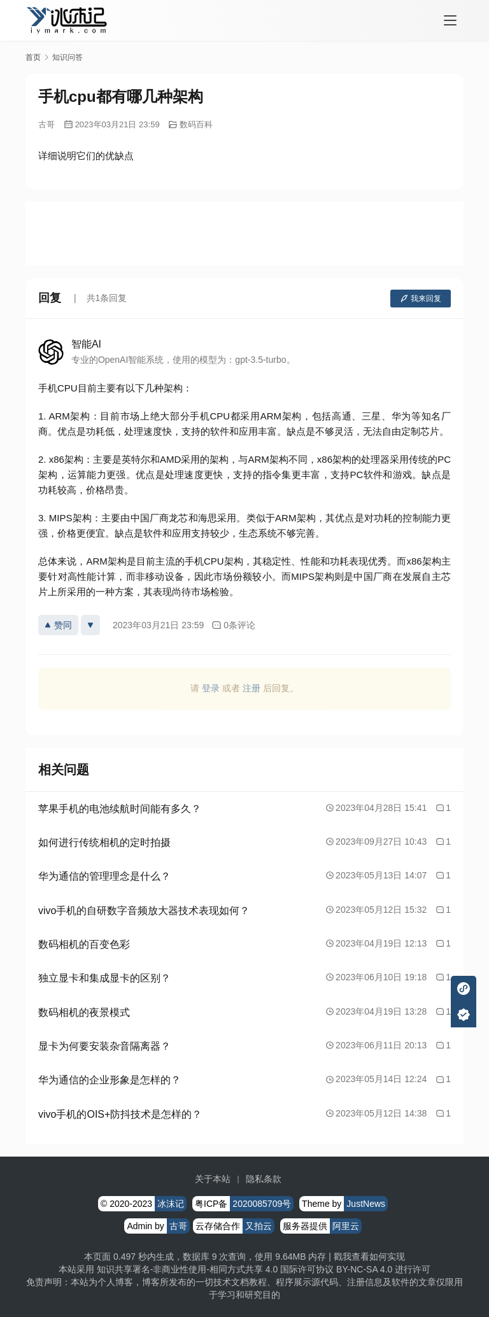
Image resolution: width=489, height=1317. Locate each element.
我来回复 (420, 298)
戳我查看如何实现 (369, 1256)
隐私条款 (263, 1179)
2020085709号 (261, 1204)
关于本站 (212, 1179)
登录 (211, 688)
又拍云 (258, 1226)
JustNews (365, 1204)
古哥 (46, 124)
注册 (251, 688)
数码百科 (196, 124)
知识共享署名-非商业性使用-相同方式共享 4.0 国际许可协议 (215, 1269)
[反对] (90, 625)
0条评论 (233, 625)
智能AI (86, 344)
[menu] (450, 20)
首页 (33, 57)
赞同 (58, 625)
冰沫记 (170, 1204)
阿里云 (345, 1226)
